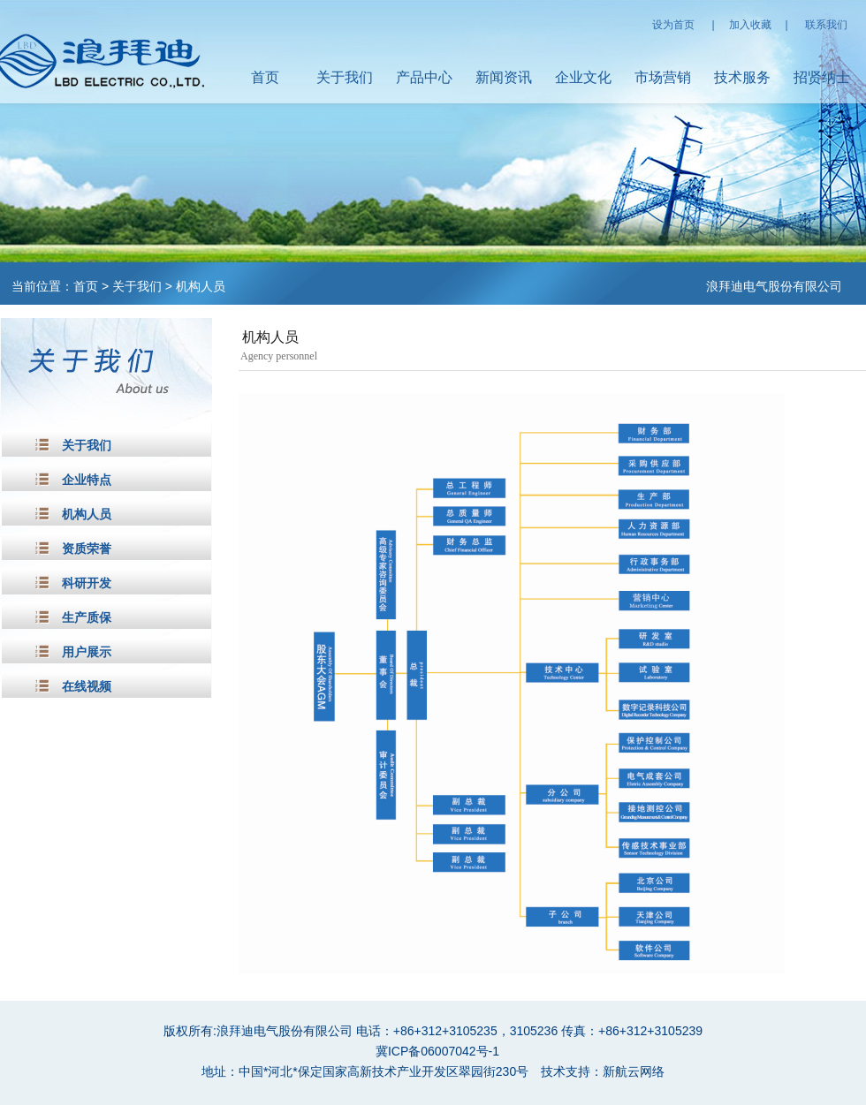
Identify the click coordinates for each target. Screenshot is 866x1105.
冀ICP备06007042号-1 (437, 1051)
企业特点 (86, 480)
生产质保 (86, 617)
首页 (265, 77)
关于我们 (344, 77)
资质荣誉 (86, 549)
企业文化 (583, 77)
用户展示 (86, 652)
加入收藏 (750, 25)
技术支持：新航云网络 (603, 1071)
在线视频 (86, 686)
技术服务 (742, 77)
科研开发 (86, 583)
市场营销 (662, 77)
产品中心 (424, 77)
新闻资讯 (503, 77)
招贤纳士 (822, 77)
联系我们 (826, 25)
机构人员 (200, 286)
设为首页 (673, 25)
